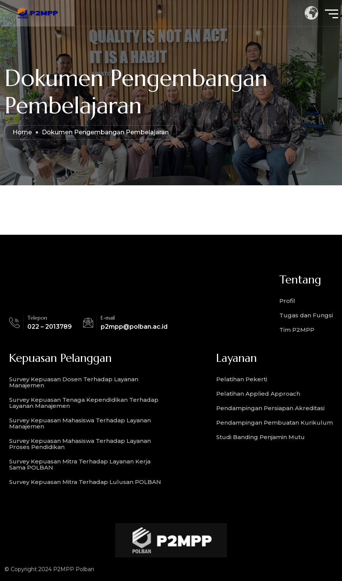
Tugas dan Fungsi (306, 315)
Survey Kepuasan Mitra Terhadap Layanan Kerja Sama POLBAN (79, 464)
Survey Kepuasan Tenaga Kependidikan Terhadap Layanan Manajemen (83, 402)
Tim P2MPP (296, 329)
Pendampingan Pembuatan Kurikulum (274, 422)
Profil (287, 300)
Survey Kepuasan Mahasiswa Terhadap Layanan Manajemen (80, 423)
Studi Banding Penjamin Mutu (260, 437)
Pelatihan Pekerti (241, 379)
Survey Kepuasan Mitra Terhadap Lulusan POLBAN (85, 481)
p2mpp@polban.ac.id (134, 326)
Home (22, 132)
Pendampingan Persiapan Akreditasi (270, 408)
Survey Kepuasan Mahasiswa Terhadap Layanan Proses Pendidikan (80, 443)
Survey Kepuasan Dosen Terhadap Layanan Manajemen (73, 382)
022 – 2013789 (49, 326)
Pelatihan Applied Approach (258, 393)
